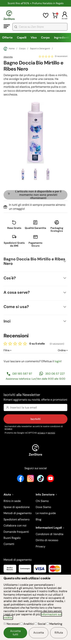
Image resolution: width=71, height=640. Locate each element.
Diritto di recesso (47, 540)
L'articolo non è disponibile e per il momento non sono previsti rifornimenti (38, 194)
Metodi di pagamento (18, 513)
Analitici (27, 624)
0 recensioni (61, 56)
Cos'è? (10, 278)
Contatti (9, 544)
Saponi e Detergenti (40, 48)
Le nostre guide (46, 513)
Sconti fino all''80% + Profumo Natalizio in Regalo (36, 3)
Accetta (38, 632)
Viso (34, 37)
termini (51, 432)
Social (40, 624)
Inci (7, 321)
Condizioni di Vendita (49, 534)
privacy (8, 428)
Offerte (7, 37)
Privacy (40, 546)
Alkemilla (8, 57)
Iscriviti (35, 419)
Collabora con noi (15, 525)
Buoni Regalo (12, 538)
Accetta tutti (15, 632)
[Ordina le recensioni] (51, 350)
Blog (38, 519)
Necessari (12, 624)
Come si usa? (16, 306)
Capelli (21, 37)
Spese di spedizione (17, 507)
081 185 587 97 (22, 374)
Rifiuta (59, 632)
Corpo (45, 37)
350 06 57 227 (55, 374)
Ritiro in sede (12, 501)
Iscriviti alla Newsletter (35, 397)
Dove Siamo (43, 507)
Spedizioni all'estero (16, 519)
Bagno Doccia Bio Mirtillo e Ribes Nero (34, 261)
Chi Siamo (42, 501)
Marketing (54, 624)
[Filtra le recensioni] (17, 350)
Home (9, 49)
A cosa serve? (17, 292)
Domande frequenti (16, 532)
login (58, 361)
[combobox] (39, 27)
